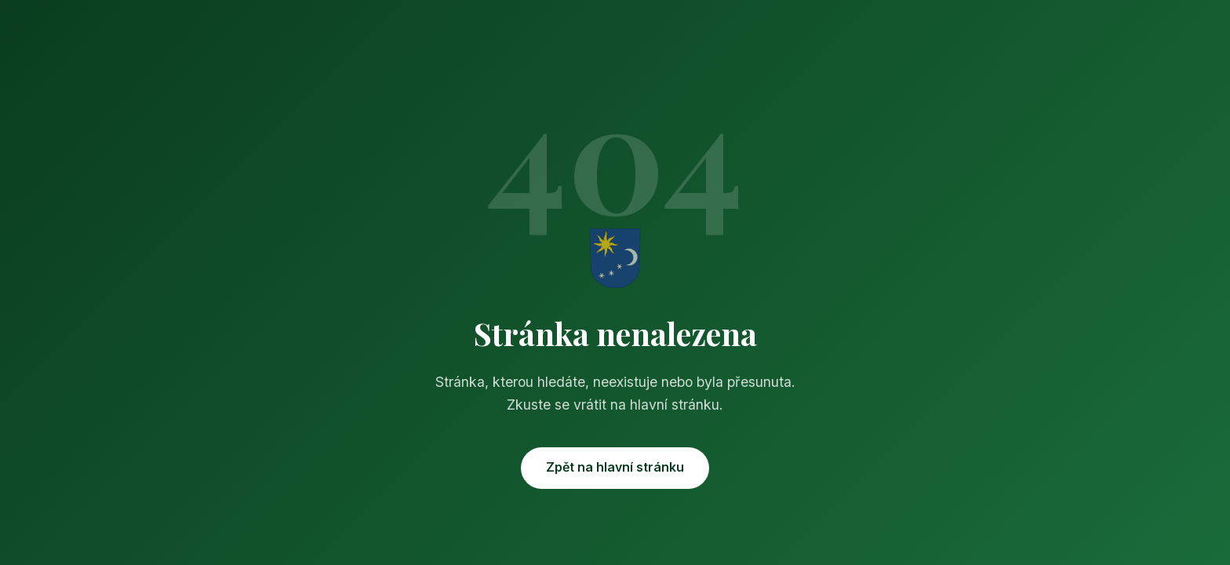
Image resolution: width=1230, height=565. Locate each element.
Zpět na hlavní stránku (615, 467)
